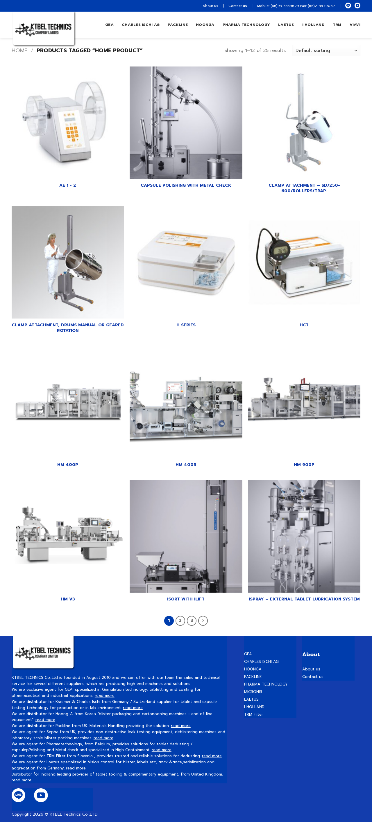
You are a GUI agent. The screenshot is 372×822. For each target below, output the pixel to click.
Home (19, 50)
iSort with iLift (186, 599)
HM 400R (186, 464)
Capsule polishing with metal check (186, 185)
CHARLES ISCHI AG (261, 661)
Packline (178, 24)
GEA (109, 24)
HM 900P (304, 464)
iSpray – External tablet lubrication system (304, 599)
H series (186, 325)
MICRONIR (253, 692)
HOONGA (253, 669)
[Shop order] (326, 50)
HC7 (304, 325)
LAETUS (286, 24)
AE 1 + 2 (67, 185)
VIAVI (355, 24)
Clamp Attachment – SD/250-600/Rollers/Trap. (304, 188)
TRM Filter (253, 714)
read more (105, 695)
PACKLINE (253, 676)
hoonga (205, 24)
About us (210, 5)
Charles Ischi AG (141, 24)
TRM (337, 24)
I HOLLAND (313, 24)
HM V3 (68, 599)
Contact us (237, 5)
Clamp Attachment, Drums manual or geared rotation (68, 327)
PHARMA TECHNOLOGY (246, 24)
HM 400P (67, 464)
